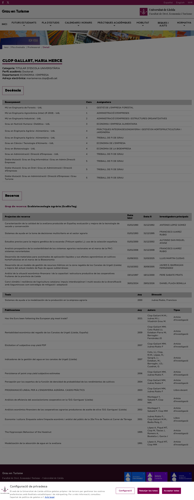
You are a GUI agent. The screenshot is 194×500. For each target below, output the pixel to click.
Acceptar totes (171, 493)
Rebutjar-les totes (148, 493)
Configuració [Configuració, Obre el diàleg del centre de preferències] (125, 493)
